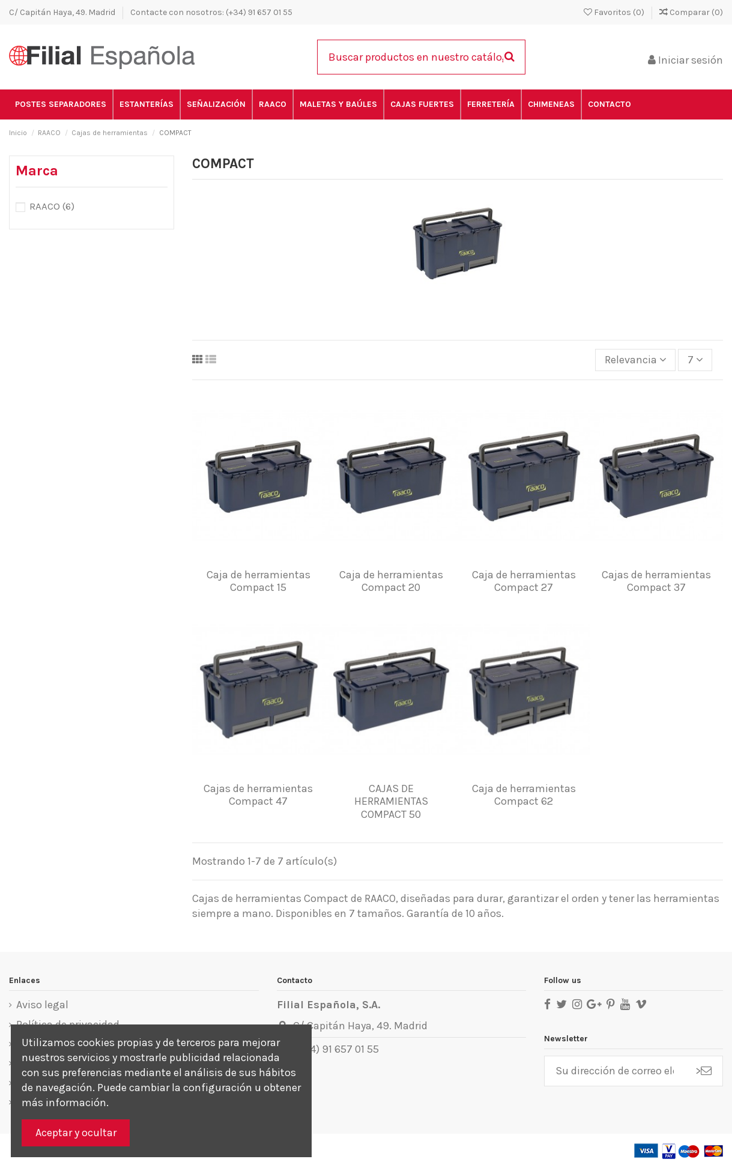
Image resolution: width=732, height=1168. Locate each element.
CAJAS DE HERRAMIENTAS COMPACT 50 (391, 801)
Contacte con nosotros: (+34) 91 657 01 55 (211, 12)
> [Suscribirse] (703, 1070)
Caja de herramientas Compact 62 (524, 795)
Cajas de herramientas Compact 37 (656, 581)
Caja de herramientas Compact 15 (258, 581)
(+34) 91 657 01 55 (336, 1049)
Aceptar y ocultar (75, 1132)
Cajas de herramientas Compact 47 (258, 795)
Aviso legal (42, 1004)
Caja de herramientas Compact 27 (524, 581)
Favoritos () (615, 12)
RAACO (51, 206)
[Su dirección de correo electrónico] (615, 1071)
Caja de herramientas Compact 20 (391, 581)
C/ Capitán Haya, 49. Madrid (63, 12)
